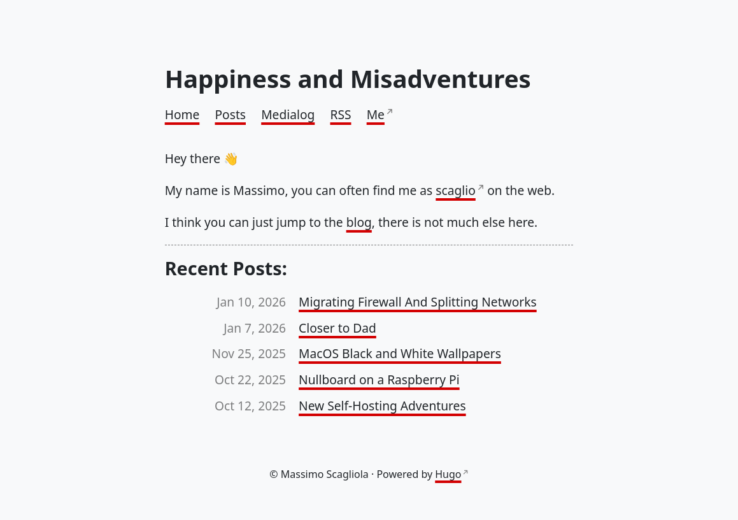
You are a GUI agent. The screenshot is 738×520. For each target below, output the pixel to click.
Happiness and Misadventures (348, 78)
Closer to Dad (337, 327)
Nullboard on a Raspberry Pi (379, 379)
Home (182, 114)
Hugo (448, 474)
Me (376, 114)
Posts (230, 114)
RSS (340, 114)
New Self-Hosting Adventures (382, 405)
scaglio (455, 190)
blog (359, 222)
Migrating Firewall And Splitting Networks (418, 301)
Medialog (288, 114)
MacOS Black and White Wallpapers (400, 353)
